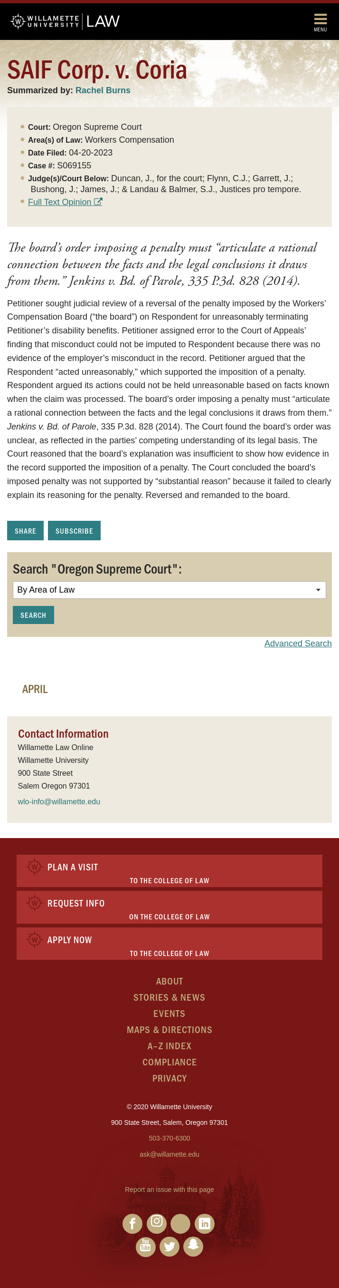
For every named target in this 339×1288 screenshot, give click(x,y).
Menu (320, 22)
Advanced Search (298, 643)
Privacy (169, 1077)
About (169, 980)
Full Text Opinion (60, 202)
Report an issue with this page (169, 1189)
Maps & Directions (170, 1029)
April (34, 688)
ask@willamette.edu (169, 1154)
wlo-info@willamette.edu (59, 802)
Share (25, 531)
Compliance (169, 1061)
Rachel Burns (103, 90)
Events (169, 1012)
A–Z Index (169, 1045)
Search (33, 615)
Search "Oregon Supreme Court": (97, 568)
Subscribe (74, 531)
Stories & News (169, 996)
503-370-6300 (169, 1138)
